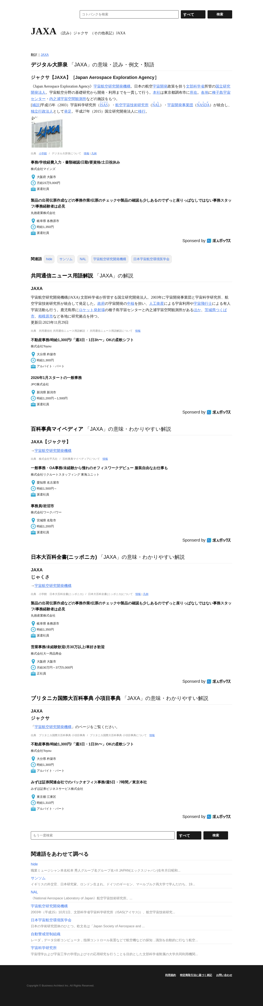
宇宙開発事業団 (180, 105)
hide (49, 259)
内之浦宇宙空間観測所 (67, 99)
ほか (197, 310)
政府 (101, 303)
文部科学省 (195, 86)
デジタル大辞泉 (49, 64)
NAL (83, 259)
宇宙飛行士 (203, 303)
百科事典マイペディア (57, 429)
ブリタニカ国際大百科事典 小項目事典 (76, 698)
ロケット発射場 (92, 310)
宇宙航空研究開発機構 (111, 86)
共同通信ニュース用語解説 (62, 275)
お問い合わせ (224, 975)
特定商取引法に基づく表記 (196, 975)
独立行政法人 (42, 111)
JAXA (45, 55)
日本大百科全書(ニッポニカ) (64, 557)
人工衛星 (156, 303)
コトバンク (51, 14)
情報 (86, 153)
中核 (130, 303)
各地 (204, 92)
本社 (156, 92)
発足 (68, 111)
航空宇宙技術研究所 (132, 105)
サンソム (66, 259)
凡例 (94, 153)
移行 (141, 111)
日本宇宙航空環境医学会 (151, 259)
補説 (35, 105)
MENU (35, 4)
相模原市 (45, 316)
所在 (193, 92)
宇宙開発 (160, 86)
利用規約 (170, 975)
